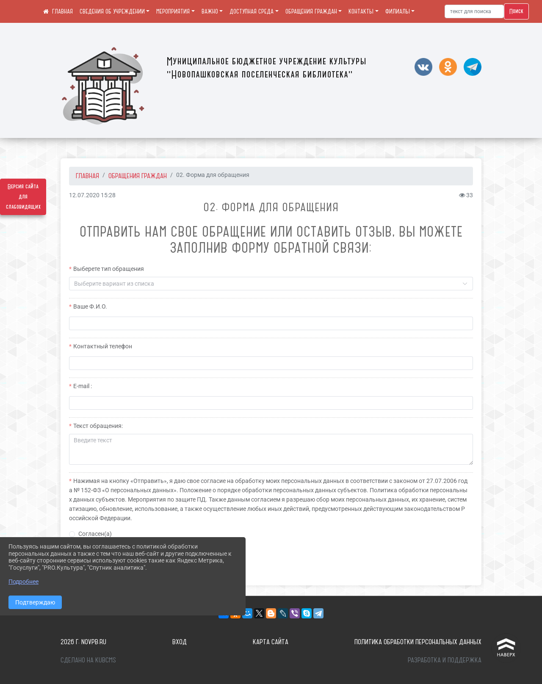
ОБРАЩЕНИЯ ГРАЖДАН (311, 11)
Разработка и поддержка (444, 660)
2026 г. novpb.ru (83, 641)
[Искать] (474, 11)
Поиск (516, 11)
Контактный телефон (102, 346)
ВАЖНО (210, 11)
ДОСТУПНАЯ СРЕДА (252, 11)
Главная (87, 175)
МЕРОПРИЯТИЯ (173, 11)
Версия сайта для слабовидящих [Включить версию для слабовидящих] (23, 196)
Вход (179, 641)
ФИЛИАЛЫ (397, 11)
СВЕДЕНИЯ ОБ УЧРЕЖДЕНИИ (112, 11)
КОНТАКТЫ (360, 11)
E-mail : (82, 386)
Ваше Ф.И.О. (90, 306)
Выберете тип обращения (108, 268)
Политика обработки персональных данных (417, 641)
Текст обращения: (98, 425)
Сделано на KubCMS (88, 660)
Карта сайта (270, 641)
